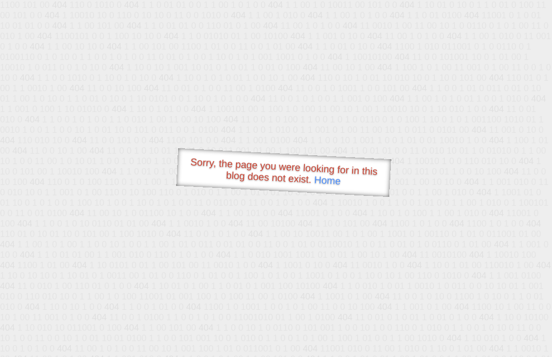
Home (327, 180)
